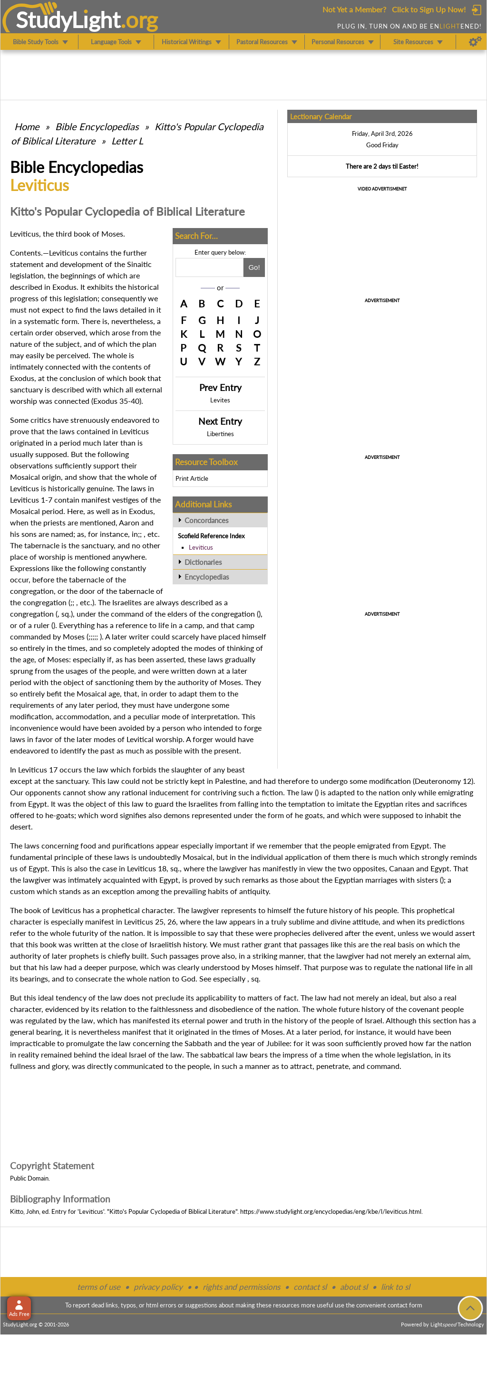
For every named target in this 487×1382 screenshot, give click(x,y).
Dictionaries (203, 562)
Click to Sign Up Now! (429, 9)
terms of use (98, 1287)
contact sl (310, 1287)
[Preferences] (475, 42)
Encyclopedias (207, 576)
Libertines (220, 434)
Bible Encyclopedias (97, 126)
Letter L (127, 140)
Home (26, 126)
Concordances (207, 520)
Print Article (191, 478)
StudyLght (68, 19)
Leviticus (201, 547)
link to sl (395, 1287)
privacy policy (158, 1287)
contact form (405, 1305)
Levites (220, 400)
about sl (354, 1287)
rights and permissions (241, 1287)
